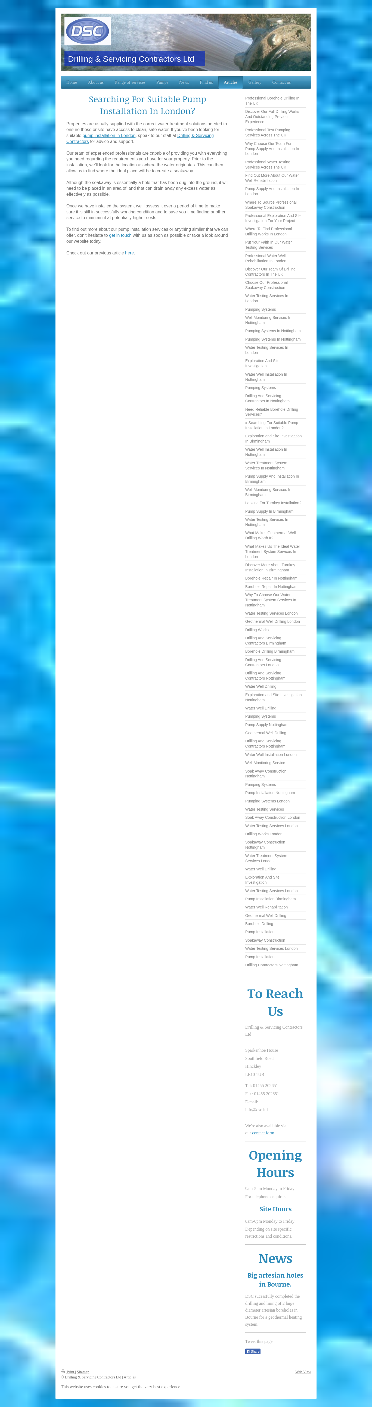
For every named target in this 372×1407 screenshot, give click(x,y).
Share (252, 1351)
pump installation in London (109, 135)
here (129, 253)
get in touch (120, 235)
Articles (130, 1377)
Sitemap (83, 1372)
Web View (303, 1372)
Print (68, 1372)
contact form (263, 1133)
